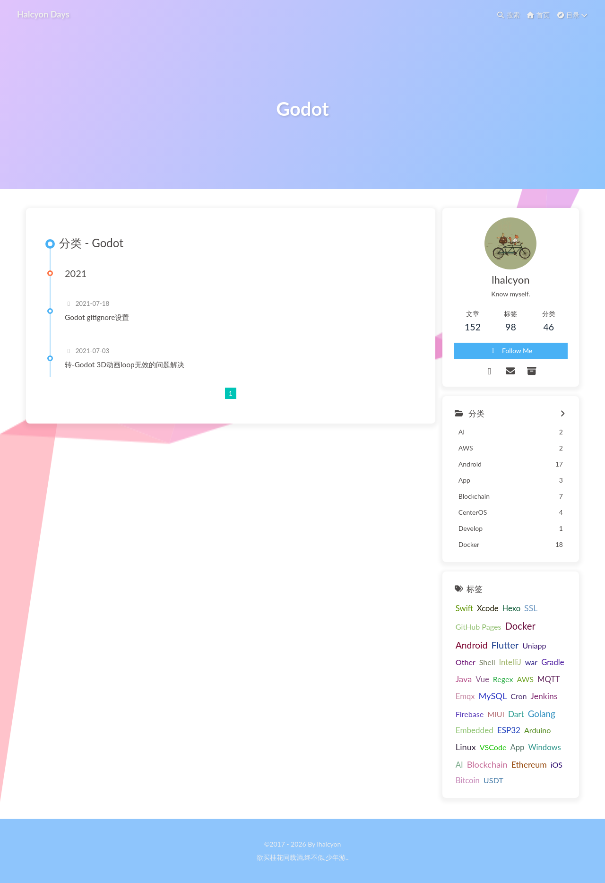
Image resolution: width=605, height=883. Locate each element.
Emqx (465, 696)
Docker (520, 626)
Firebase (470, 714)
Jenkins (544, 696)
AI (459, 765)
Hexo (511, 608)
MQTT (548, 679)
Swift (464, 608)
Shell (487, 662)
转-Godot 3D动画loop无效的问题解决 (124, 364)
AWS (525, 679)
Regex (503, 679)
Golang (541, 713)
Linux (466, 747)
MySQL (493, 696)
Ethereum (529, 765)
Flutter (505, 645)
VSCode (493, 747)
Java (464, 679)
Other (465, 662)
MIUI (495, 714)
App (517, 747)
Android (472, 645)
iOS (556, 764)
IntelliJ (510, 662)
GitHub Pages (478, 626)
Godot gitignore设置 (97, 317)
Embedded (474, 730)
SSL (530, 608)
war (531, 662)
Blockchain (487, 764)
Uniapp (534, 645)
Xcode (488, 608)
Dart (516, 714)
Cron (518, 696)
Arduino (537, 730)
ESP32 (508, 730)
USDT (493, 780)
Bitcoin (468, 780)
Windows (544, 747)
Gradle (552, 662)
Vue (482, 679)
